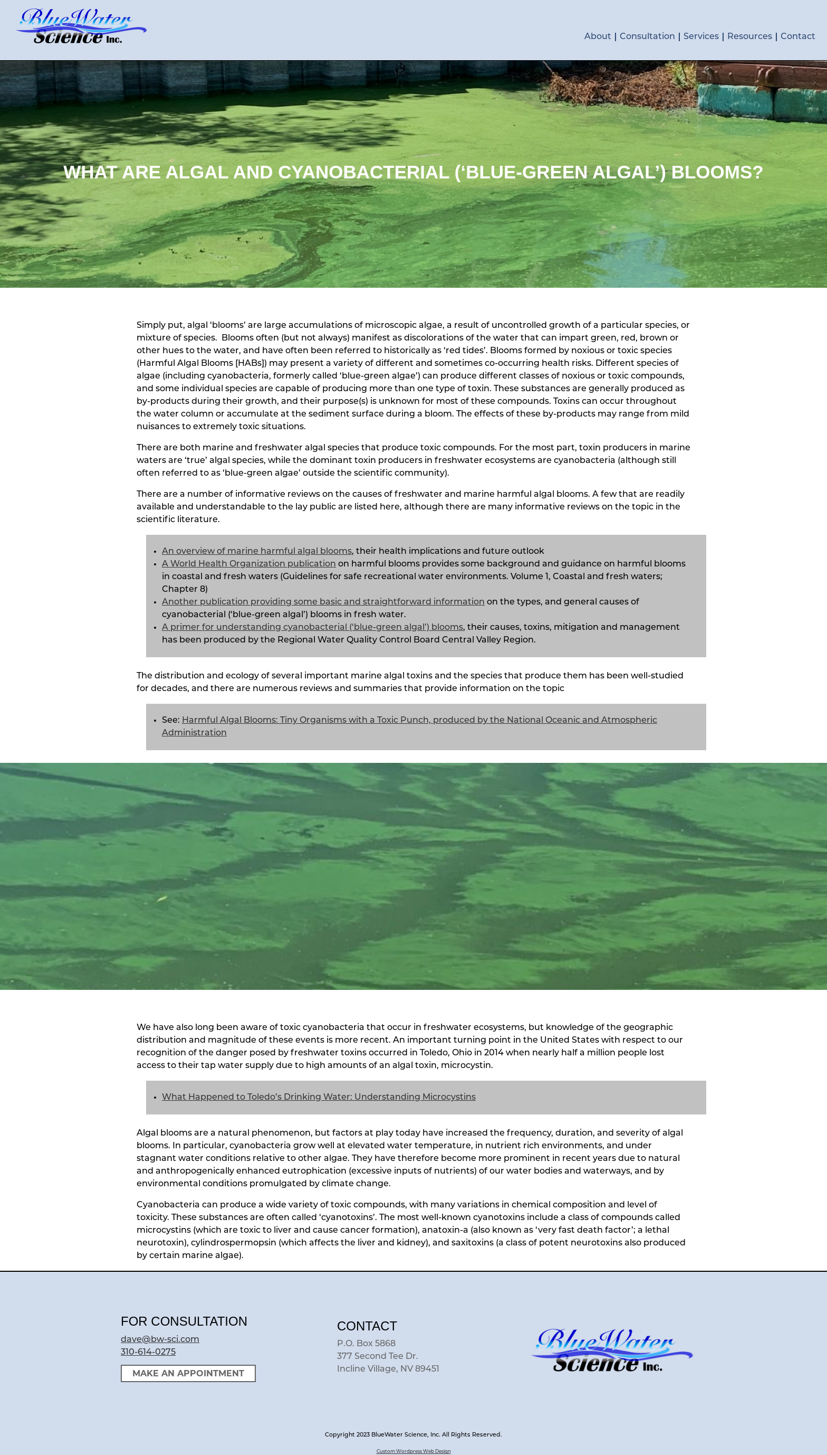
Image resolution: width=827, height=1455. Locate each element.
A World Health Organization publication (249, 564)
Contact (798, 37)
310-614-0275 (148, 1352)
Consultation (647, 37)
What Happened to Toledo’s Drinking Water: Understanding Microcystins (319, 1097)
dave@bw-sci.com (160, 1340)
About (597, 37)
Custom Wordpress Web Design (414, 1451)
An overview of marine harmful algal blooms (257, 551)
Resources (749, 37)
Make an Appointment (188, 1373)
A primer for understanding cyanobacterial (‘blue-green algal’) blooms (312, 627)
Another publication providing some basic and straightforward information (323, 602)
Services (701, 37)
